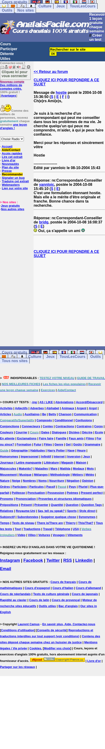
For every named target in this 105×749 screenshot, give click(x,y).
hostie (61, 93)
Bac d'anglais (68, 606)
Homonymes (9, 456)
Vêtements (75, 535)
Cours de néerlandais (15, 594)
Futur (37, 444)
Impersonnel (29, 456)
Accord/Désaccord (89, 402)
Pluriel (83, 486)
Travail (48, 529)
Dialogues (59, 432)
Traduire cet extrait (15, 181)
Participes (20, 486)
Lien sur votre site (15, 188)
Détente (7, 54)
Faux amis (76, 438)
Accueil (7, 146)
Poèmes (72, 492)
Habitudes (37, 450)
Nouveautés (10, 164)
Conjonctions (9, 426)
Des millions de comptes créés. (12, 85)
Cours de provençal (66, 600)
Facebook (33, 560)
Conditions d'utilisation (17, 630)
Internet (59, 456)
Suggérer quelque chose (58, 517)
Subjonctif (7, 517)
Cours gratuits (14, 352)
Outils (7, 10)
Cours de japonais (85, 594)
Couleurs (6, 432)
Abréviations (64, 402)
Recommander (12, 174)
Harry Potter (56, 450)
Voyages (59, 535)
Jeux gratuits (10, 205)
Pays (72, 486)
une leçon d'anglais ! (13, 126)
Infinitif (46, 456)
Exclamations (27, 438)
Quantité (57, 505)
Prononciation (26, 498)
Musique (25, 474)
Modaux (78, 468)
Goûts (77, 444)
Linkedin (83, 560)
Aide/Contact (11, 150)
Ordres (5, 486)
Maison (81, 462)
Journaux (7, 462)
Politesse (18, 492)
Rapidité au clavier (13, 600)
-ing (34, 402)
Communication (85, 414)
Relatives (6, 511)
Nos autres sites (12, 209)
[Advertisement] (69, 302)
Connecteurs (31, 426)
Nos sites (25, 10)
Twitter (53, 560)
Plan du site (10, 167)
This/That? (85, 523)
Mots (90, 468)
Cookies (35, 648)
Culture (44, 6)
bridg (43, 222)
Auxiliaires (32, 414)
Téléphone (62, 529)
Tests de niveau (23, 523)
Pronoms (6, 498)
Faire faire (46, 438)
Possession (56, 492)
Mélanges (41, 474)
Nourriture (56, 480)
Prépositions (9, 505)
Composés (44, 420)
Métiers (77, 474)
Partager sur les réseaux (17, 667)
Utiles (5, 59)
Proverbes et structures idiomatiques (65, 498)
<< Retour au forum (51, 72)
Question (72, 505)
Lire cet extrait (12, 157)
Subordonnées (27, 517)
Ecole (99, 432)
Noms (42, 480)
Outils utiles (47, 606)
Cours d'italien (62, 588)
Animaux (68, 408)
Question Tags (91, 505)
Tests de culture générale (51, 594)
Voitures (44, 535)
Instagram (10, 560)
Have (71, 450)
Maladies (41, 468)
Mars (54, 468)
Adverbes (37, 408)
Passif (50, 486)
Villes (32, 535)
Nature (5, 480)
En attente (7, 438)
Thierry (70, 523)
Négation (73, 480)
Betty (52, 414)
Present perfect (92, 492)
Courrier (21, 432)
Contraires (84, 426)
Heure (81, 450)
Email (5, 568)
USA (76, 529)
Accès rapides (12, 153)
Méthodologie (60, 474)
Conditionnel (63, 420)
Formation (24, 444)
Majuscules (8, 468)
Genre (58, 444)
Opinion (87, 480)
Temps (5, 523)
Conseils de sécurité (52, 630)
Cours (5, 44)
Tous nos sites (15, 361)
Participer (8, 49)
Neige (16, 480)
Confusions (83, 420)
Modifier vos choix (57, 648)
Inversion (74, 456)
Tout (18, 529)
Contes (48, 426)
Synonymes (87, 517)
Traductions (32, 529)
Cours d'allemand (88, 588)
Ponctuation (36, 492)
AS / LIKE (46, 402)
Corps (98, 426)
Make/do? (26, 468)
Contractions (64, 426)
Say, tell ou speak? (51, 511)
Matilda (65, 468)
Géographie (19, 450)
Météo (90, 474)
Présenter (41, 505)
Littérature (51, 462)
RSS (67, 560)
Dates (45, 432)
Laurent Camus (29, 624)
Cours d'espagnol (37, 588)
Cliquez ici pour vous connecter (15, 74)
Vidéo (21, 535)
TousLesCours (82, 6)
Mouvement (8, 474)
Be (44, 414)
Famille (61, 438)
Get (68, 444)
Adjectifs (21, 408)
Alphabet (52, 408)
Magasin (67, 462)
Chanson (65, 414)
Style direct (87, 511)
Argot (93, 408)
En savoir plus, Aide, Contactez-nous (68, 624)
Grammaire (92, 444)
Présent (26, 505)
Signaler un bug (13, 178)
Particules (36, 486)
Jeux (60, 6)
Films (90, 438)
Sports (72, 511)
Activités (6, 408)
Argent (81, 408)
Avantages (8, 95)
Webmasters (11, 184)
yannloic (46, 184)
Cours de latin (39, 600)
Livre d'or (9, 160)
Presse (7, 171)
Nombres (29, 480)
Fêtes (48, 444)
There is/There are (50, 523)
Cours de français (63, 582)
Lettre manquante (28, 462)
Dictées (74, 432)
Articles (5, 414)
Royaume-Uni (25, 511)
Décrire (87, 432)
